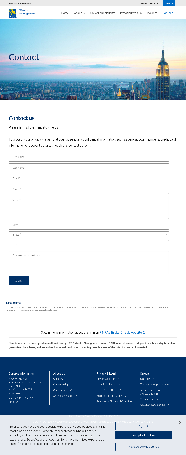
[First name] (89, 157)
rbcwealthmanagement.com (20, 3)
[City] (89, 225)
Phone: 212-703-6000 (21, 398)
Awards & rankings (63, 395)
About (79, 13)
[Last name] (89, 167)
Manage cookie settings (144, 446)
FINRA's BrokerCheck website (121, 332)
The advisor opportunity (153, 384)
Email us (13, 402)
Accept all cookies (143, 435)
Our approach (61, 390)
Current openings (149, 399)
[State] (89, 234)
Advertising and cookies (153, 405)
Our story (58, 378)
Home (65, 13)
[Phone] (89, 189)
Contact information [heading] (21, 373)
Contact (168, 13)
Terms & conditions (107, 390)
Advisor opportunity (102, 13)
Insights (152, 13)
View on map (16, 393)
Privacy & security (106, 378)
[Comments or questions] (89, 262)
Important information (149, 3)
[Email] (89, 178)
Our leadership (61, 384)
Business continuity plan (110, 395)
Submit (18, 280)
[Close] (180, 422)
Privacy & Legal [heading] (106, 373)
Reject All (144, 426)
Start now (145, 378)
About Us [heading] (59, 373)
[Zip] (89, 244)
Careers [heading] (144, 373)
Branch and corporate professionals (152, 392)
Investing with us (131, 13)
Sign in (169, 3)
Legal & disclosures (107, 384)
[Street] (89, 207)
